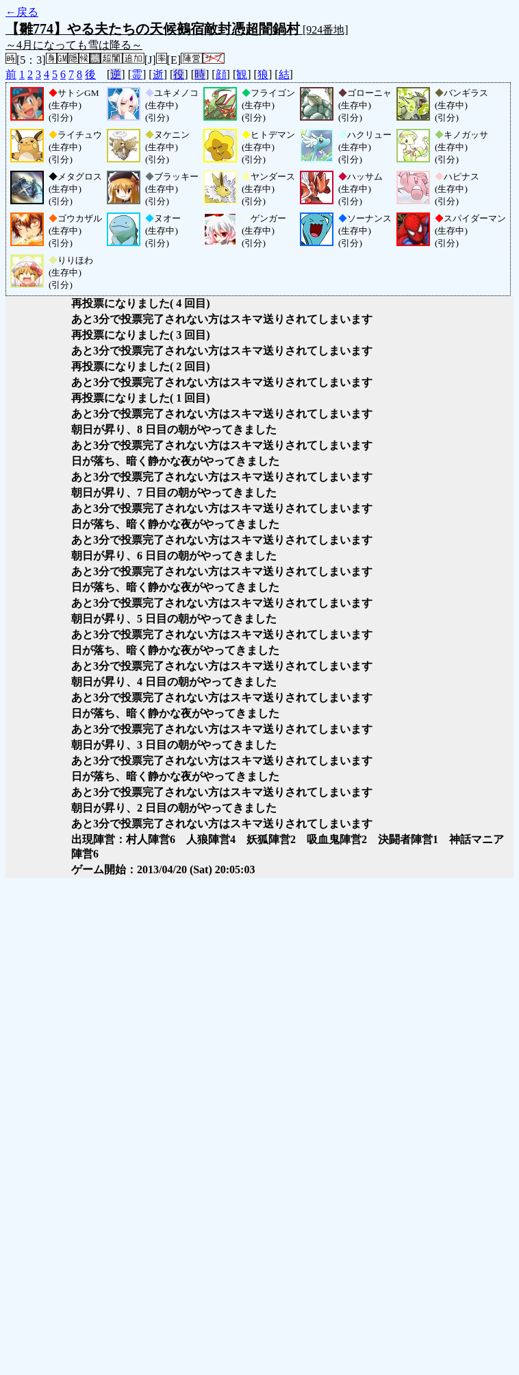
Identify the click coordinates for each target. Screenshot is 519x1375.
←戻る (21, 12)
